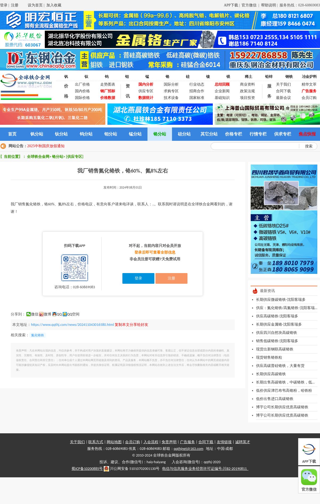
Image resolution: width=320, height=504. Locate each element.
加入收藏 (53, 5)
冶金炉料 (309, 76)
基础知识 (222, 97)
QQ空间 (73, 314)
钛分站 (61, 134)
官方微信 (250, 5)
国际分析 (171, 84)
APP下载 (231, 5)
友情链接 (224, 442)
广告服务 (187, 442)
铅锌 (269, 76)
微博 (47, 314)
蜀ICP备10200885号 (87, 468)
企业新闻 (222, 91)
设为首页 (35, 5)
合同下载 (283, 91)
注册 (14, 5)
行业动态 (196, 84)
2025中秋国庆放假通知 (46, 146)
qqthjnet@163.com (188, 448)
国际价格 (82, 97)
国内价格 (82, 91)
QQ (59, 314)
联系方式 (95, 442)
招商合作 (196, 91)
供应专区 (145, 91)
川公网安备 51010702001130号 (132, 468)
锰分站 (135, 134)
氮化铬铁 (37, 335)
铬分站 (159, 134)
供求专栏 (282, 134)
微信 (34, 314)
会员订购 (309, 97)
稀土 (248, 76)
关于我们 (283, 84)
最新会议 (283, 97)
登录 (3, 5)
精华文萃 (309, 84)
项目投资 (247, 97)
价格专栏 (233, 134)
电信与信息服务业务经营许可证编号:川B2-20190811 (205, 468)
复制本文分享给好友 (131, 324)
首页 (12, 134)
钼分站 (110, 134)
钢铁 (289, 76)
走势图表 (107, 84)
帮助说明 (268, 5)
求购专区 (171, 91)
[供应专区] (74, 156)
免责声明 (169, 442)
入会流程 (150, 442)
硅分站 (184, 134)
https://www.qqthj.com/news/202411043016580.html (72, 324)
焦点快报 (307, 134)
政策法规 (247, 91)
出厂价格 (82, 84)
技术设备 (171, 97)
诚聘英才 (242, 442)
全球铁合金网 (38, 156)
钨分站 (86, 134)
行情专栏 (258, 134)
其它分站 (209, 134)
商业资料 (247, 84)
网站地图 (114, 442)
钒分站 (36, 134)
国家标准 (196, 97)
